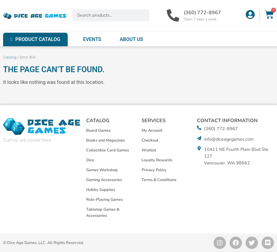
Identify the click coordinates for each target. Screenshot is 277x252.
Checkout (150, 140)
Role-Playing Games (104, 199)
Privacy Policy (154, 170)
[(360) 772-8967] (173, 15)
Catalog (9, 57)
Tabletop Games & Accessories (102, 212)
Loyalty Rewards (157, 160)
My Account (152, 130)
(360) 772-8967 (202, 12)
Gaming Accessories (104, 180)
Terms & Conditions (159, 180)
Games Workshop (102, 170)
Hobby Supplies (100, 189)
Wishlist (149, 150)
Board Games (98, 130)
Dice (90, 160)
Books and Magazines (105, 140)
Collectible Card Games (107, 150)
